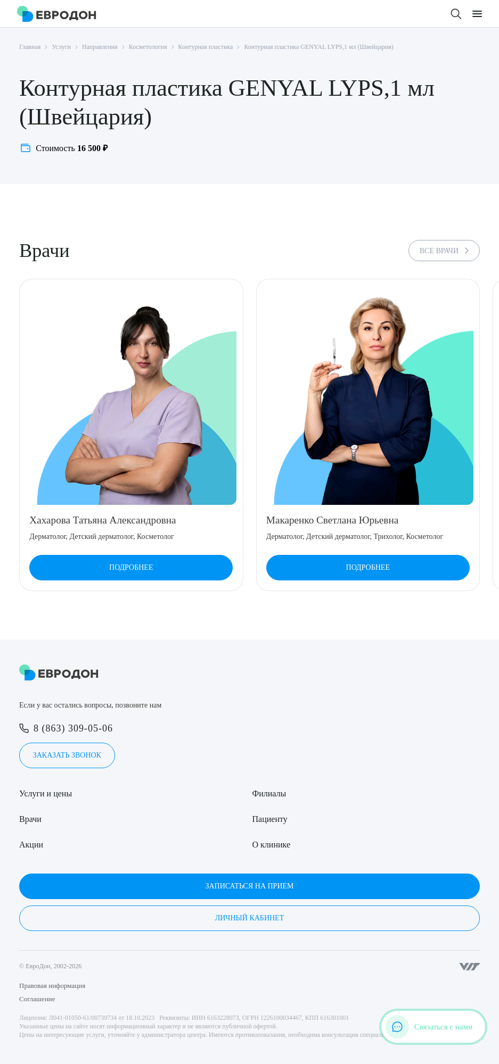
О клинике (271, 844)
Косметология (148, 47)
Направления (100, 47)
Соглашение (37, 998)
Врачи (30, 819)
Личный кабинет (249, 918)
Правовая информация (52, 985)
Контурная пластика (205, 47)
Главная (29, 47)
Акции (31, 844)
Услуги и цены (45, 793)
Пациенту (270, 819)
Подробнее (131, 567)
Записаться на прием (249, 886)
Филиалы (269, 793)
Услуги (61, 47)
